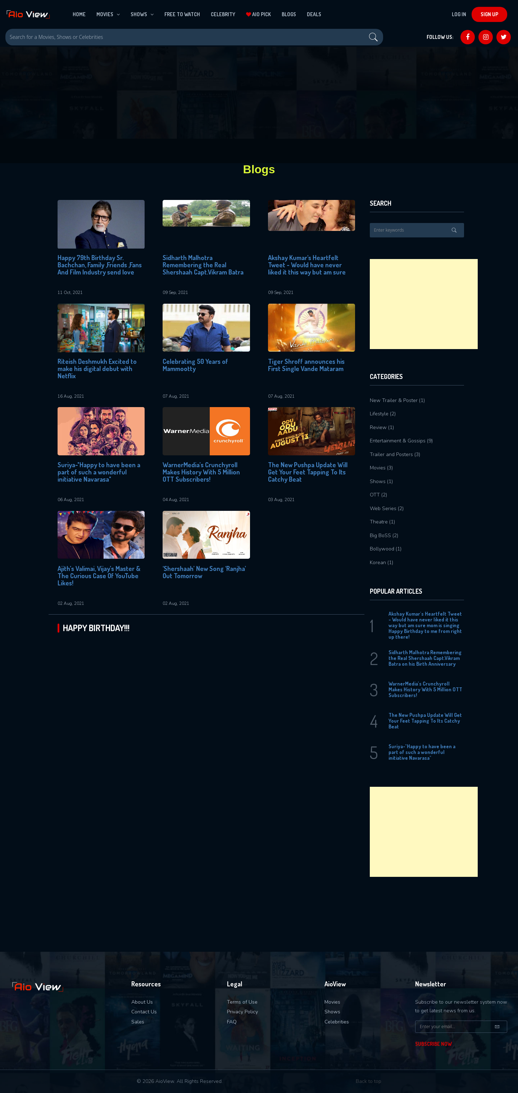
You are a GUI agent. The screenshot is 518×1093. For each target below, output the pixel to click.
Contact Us (144, 1011)
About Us (142, 1002)
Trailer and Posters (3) (395, 454)
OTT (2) (378, 494)
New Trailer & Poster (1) (397, 400)
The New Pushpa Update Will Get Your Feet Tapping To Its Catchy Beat (307, 472)
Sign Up (489, 14)
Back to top (368, 1081)
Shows (142, 14)
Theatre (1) (382, 521)
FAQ (232, 1021)
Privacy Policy (242, 1011)
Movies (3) (381, 467)
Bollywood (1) (385, 548)
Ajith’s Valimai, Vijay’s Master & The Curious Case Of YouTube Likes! (99, 576)
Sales (137, 1021)
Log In (459, 14)
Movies (108, 14)
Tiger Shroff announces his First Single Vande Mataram (306, 365)
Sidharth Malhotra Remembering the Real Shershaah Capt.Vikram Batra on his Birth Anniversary (203, 265)
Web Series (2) (387, 508)
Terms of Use (242, 1002)
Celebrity (223, 14)
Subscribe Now (433, 1044)
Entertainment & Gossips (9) (401, 440)
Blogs (289, 14)
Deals (314, 14)
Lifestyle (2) (383, 413)
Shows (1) (381, 481)
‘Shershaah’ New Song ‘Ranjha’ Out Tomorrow (204, 572)
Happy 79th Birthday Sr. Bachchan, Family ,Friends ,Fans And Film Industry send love (100, 265)
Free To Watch (182, 14)
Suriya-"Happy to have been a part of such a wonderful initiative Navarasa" (99, 472)
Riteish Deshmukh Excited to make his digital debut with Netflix (97, 369)
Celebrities (336, 1021)
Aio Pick (258, 14)
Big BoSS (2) (384, 535)
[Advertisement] (424, 304)
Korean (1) (381, 562)
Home (79, 14)
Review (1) (382, 427)
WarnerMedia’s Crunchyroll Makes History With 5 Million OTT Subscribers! (201, 472)
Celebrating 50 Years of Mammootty (195, 365)
